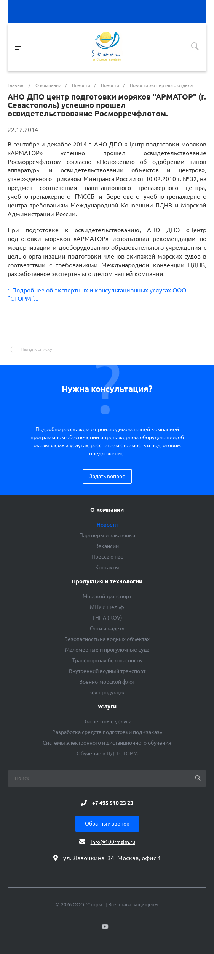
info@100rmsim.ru (113, 842)
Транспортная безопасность (107, 660)
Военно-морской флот (107, 682)
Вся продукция (107, 692)
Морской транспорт (107, 596)
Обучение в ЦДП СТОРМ (107, 753)
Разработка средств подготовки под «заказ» (107, 732)
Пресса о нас (107, 557)
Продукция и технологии (107, 581)
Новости (107, 525)
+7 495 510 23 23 (112, 803)
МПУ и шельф (107, 607)
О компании (107, 510)
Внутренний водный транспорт (107, 671)
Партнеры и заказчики (107, 535)
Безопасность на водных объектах (107, 639)
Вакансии (107, 546)
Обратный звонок (107, 824)
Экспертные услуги (107, 721)
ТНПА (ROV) (107, 618)
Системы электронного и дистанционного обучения (107, 743)
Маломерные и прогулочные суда (107, 650)
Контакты (107, 567)
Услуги (107, 706)
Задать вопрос (107, 476)
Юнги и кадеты (107, 628)
